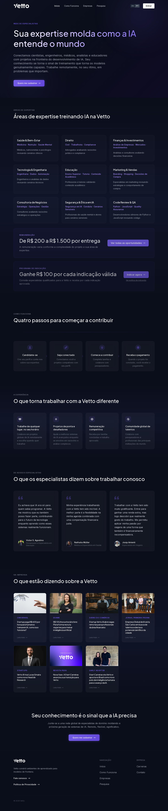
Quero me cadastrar (29, 83)
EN (133, 6)
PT (137, 6)
